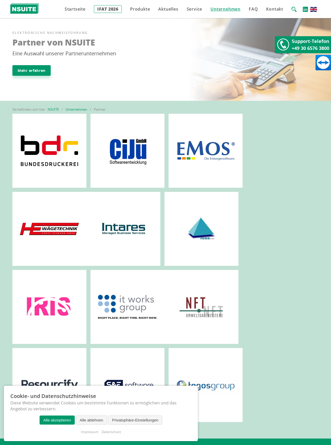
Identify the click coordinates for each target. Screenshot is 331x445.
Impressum (90, 431)
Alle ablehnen (91, 420)
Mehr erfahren (32, 70)
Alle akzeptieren (57, 420)
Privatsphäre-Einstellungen (135, 420)
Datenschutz (111, 431)
